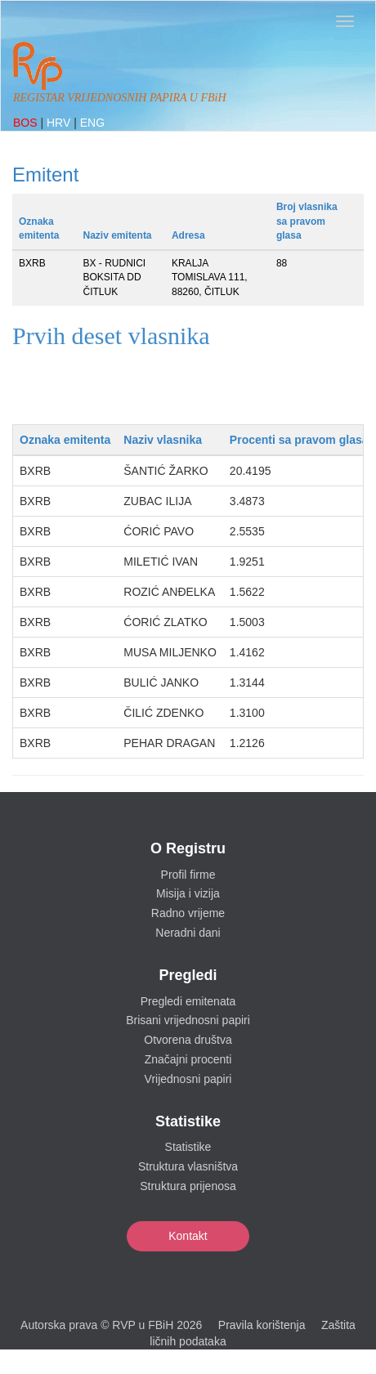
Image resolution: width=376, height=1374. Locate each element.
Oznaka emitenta (65, 439)
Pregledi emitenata (188, 1001)
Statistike (188, 1146)
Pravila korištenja (262, 1324)
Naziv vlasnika (162, 439)
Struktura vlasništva (188, 1166)
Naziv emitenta (117, 235)
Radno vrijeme (188, 913)
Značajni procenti (188, 1059)
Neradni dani (187, 932)
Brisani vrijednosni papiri (188, 1020)
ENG (92, 122)
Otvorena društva (187, 1039)
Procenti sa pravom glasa (299, 439)
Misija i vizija (188, 893)
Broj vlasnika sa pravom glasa (307, 220)
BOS (26, 122)
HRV (60, 122)
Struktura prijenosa (188, 1186)
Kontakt (187, 1235)
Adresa (188, 235)
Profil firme (188, 874)
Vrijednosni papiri (188, 1078)
